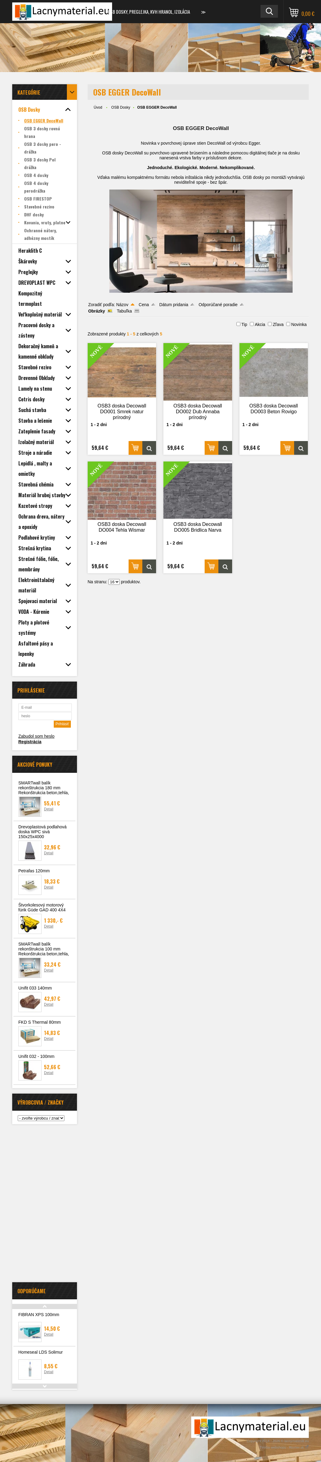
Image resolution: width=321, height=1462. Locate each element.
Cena (144, 304)
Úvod (98, 107)
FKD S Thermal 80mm (39, 1022)
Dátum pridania (173, 304)
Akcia (260, 324)
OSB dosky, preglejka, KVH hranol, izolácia (149, 11)
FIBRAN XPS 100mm (38, 1314)
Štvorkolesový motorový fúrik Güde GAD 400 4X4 (42, 907)
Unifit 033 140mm (35, 988)
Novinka (299, 324)
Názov (122, 304)
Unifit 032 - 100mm (36, 1056)
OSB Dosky (120, 107)
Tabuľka (124, 311)
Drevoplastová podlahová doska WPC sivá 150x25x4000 (42, 831)
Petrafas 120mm (34, 870)
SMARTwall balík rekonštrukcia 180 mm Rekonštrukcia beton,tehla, (43, 787)
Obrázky (96, 311)
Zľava (278, 324)
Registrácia (29, 741)
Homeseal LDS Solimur (40, 1352)
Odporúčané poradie (218, 304)
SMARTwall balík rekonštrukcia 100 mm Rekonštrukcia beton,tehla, (43, 949)
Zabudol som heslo (36, 736)
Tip (244, 324)
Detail (48, 809)
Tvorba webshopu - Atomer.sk (284, 1447)
